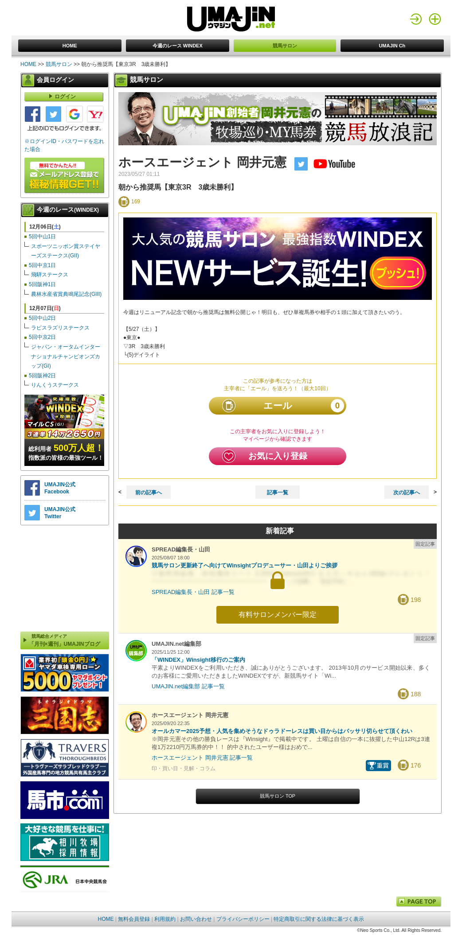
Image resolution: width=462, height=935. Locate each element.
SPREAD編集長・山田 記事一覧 (193, 592)
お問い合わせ (196, 919)
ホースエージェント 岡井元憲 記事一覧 (202, 757)
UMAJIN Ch (392, 45)
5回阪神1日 (42, 284)
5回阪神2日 (42, 375)
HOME (70, 45)
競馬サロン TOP (277, 796)
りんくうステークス (55, 385)
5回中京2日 (42, 337)
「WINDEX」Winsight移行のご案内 (198, 659)
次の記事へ (406, 492)
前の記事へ (148, 492)
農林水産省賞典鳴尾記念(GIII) (66, 294)
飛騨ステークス (49, 275)
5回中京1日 (42, 265)
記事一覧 (277, 492)
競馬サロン (285, 45)
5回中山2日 (42, 318)
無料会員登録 (134, 919)
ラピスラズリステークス (60, 328)
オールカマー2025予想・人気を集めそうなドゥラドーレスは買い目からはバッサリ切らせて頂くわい (282, 731)
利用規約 (165, 919)
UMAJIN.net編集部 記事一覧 (188, 686)
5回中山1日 (42, 236)
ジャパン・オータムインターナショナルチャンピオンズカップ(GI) (65, 356)
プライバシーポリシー (243, 919)
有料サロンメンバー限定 (278, 614)
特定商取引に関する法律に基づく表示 (319, 919)
